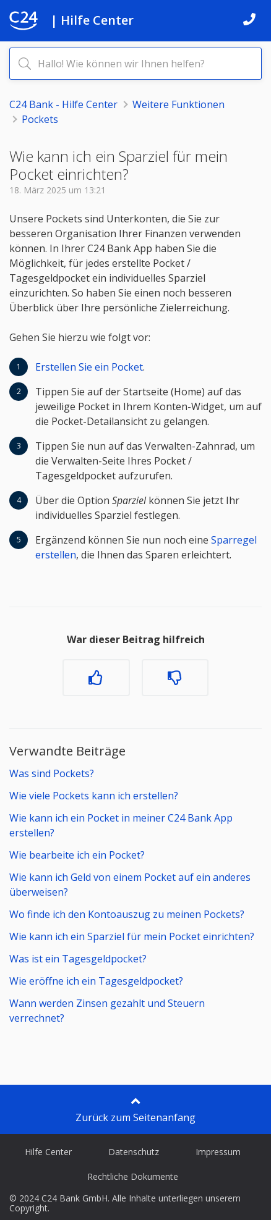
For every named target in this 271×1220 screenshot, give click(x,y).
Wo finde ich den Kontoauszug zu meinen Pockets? (126, 914)
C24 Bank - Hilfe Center (63, 104)
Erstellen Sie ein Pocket (89, 367)
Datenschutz (133, 1152)
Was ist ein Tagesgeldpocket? (78, 958)
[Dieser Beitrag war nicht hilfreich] (175, 677)
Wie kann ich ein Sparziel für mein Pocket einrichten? (131, 936)
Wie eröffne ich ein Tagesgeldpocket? (96, 981)
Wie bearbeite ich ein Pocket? (77, 855)
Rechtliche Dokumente (132, 1176)
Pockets (40, 119)
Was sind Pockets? (51, 773)
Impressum (218, 1152)
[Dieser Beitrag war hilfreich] (95, 677)
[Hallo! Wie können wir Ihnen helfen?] (135, 64)
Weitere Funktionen (178, 104)
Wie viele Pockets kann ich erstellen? (93, 795)
